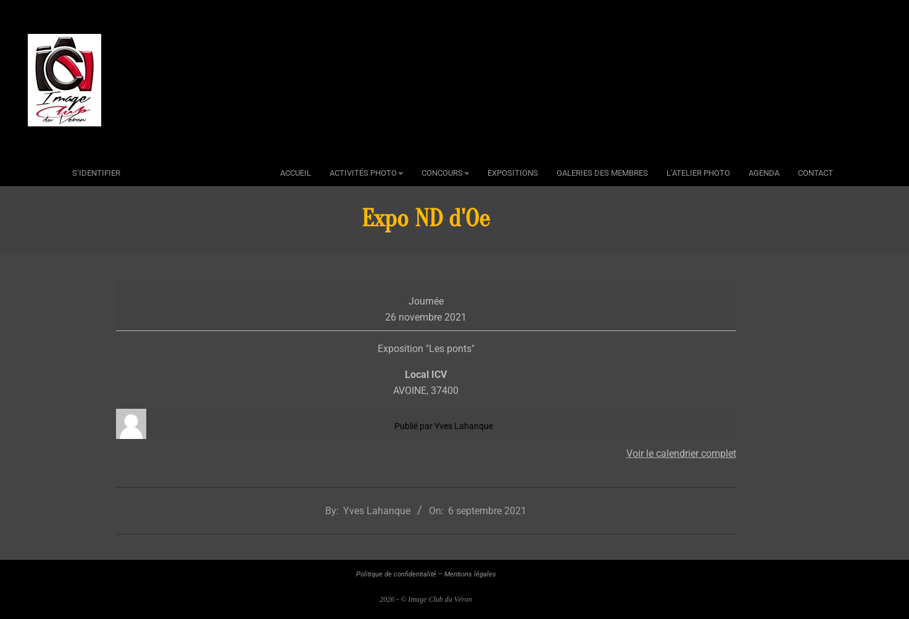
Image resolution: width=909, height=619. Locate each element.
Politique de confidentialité (396, 574)
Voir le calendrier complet (681, 453)
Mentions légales (470, 574)
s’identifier (96, 173)
